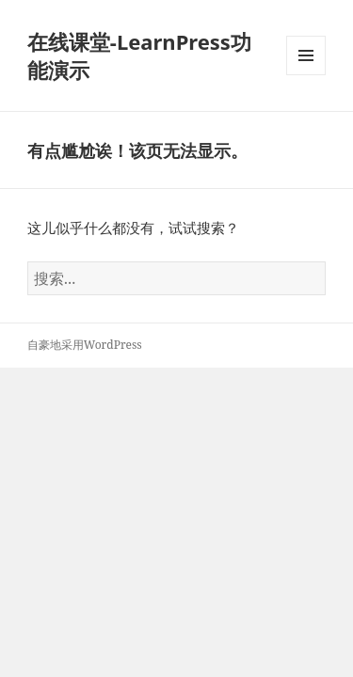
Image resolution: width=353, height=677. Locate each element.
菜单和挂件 (306, 74)
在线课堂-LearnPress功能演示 (139, 55)
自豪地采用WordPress (84, 345)
